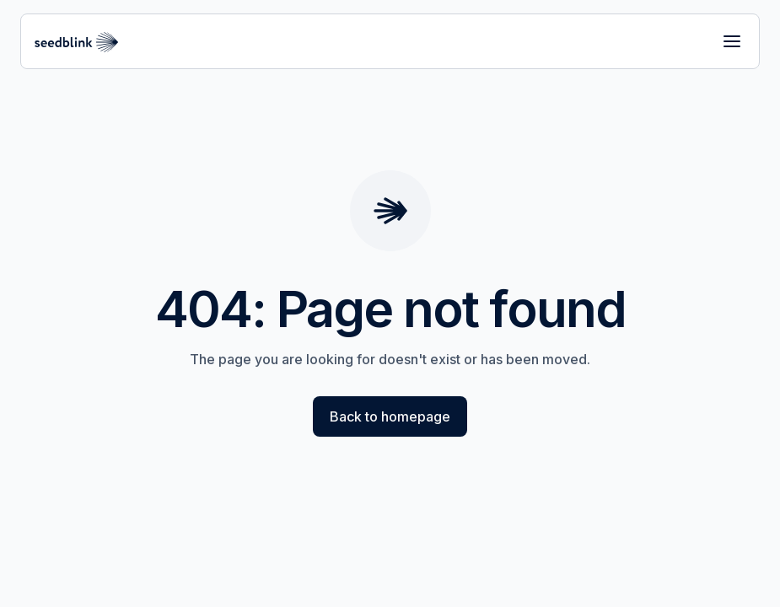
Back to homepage (390, 416)
